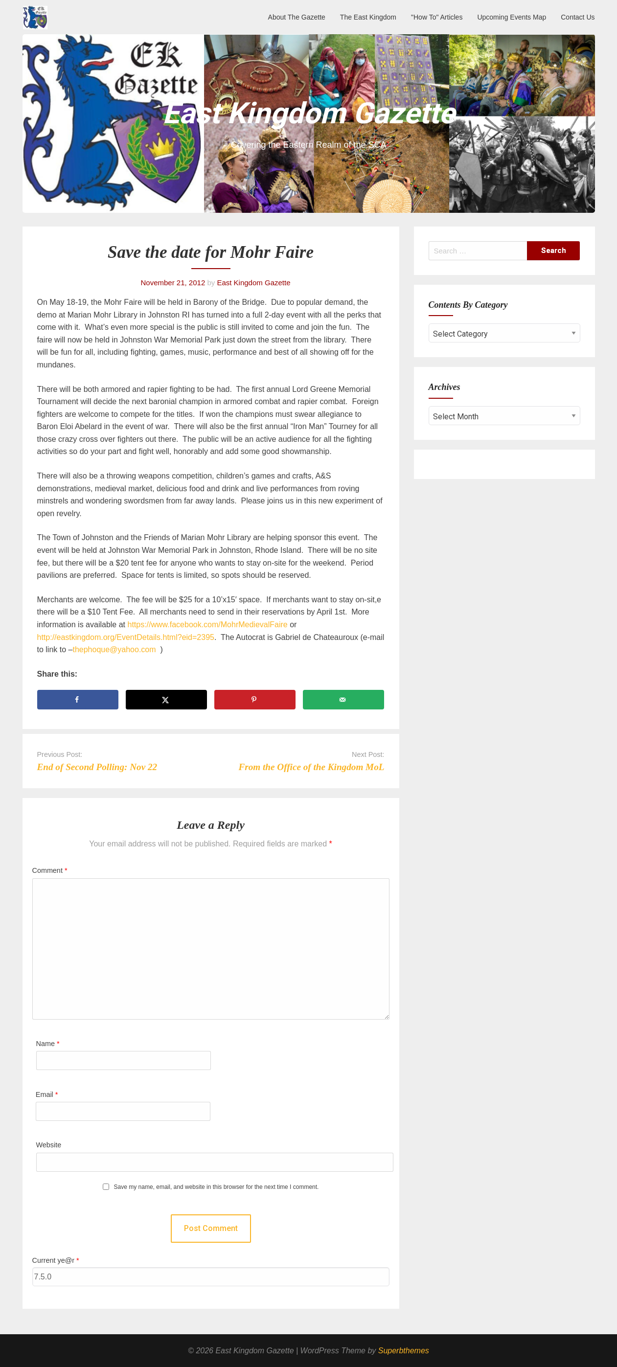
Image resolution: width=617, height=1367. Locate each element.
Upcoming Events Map (511, 17)
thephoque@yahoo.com (114, 649)
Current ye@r (55, 1260)
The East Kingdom (368, 17)
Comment (50, 870)
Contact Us (577, 17)
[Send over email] (344, 699)
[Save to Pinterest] (255, 699)
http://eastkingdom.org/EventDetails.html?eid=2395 (125, 637)
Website (49, 1145)
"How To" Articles (436, 17)
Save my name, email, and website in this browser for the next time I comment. (216, 1187)
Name (48, 1044)
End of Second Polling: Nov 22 (97, 767)
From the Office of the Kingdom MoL (311, 767)
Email (47, 1094)
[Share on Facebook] (78, 699)
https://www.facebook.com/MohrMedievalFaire (207, 624)
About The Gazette (296, 17)
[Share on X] (166, 699)
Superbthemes (403, 1350)
